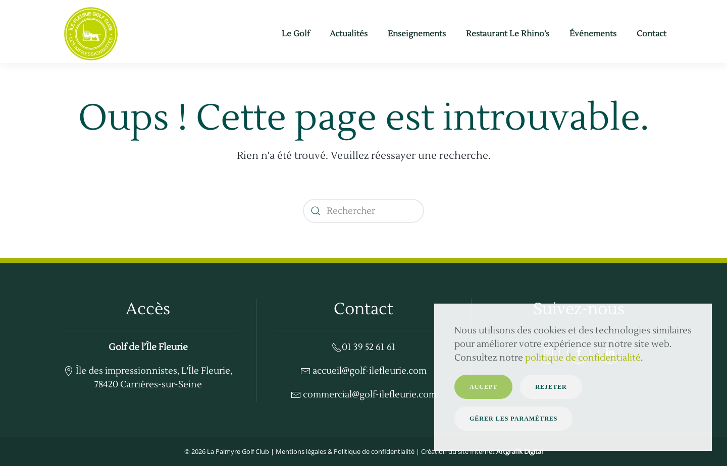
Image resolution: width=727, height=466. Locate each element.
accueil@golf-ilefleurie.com (363, 371)
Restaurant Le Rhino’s (507, 34)
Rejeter (550, 386)
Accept (483, 386)
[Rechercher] (363, 211)
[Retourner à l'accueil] (91, 34)
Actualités (349, 34)
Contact (651, 34)
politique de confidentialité (583, 358)
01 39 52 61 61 (364, 347)
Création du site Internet (482, 451)
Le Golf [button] (295, 34)
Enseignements (417, 34)
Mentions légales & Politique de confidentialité (345, 451)
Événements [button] (592, 34)
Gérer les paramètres (513, 418)
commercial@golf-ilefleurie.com (364, 394)
